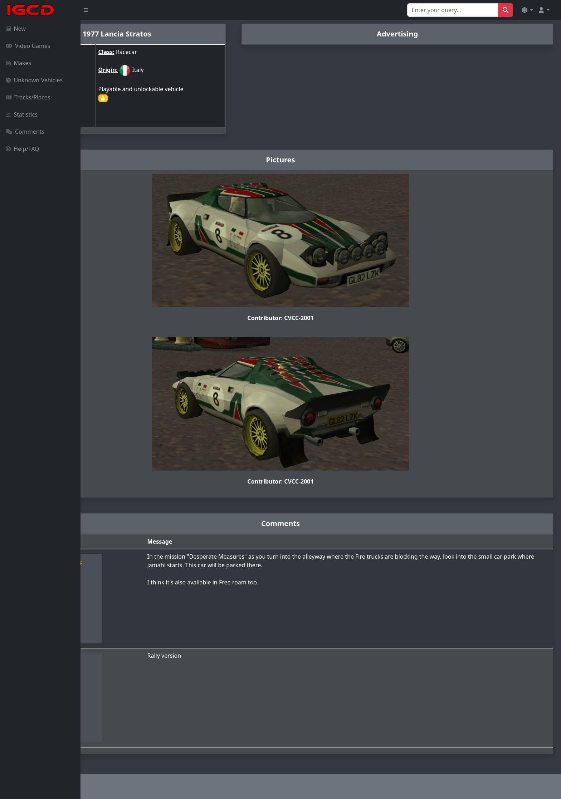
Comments (25, 132)
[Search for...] (452, 10)
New (16, 29)
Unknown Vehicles (34, 80)
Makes (18, 63)
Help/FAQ (22, 149)
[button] (527, 10)
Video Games (28, 46)
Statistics (22, 114)
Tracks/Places (28, 97)
